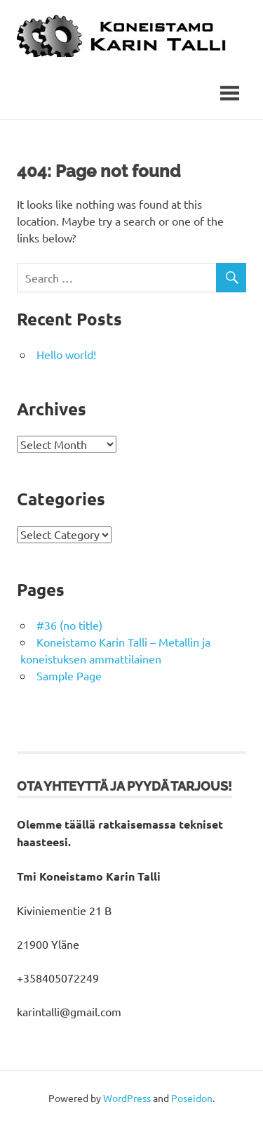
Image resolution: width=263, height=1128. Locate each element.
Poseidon (192, 1100)
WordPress (127, 1100)
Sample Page (69, 678)
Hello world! (66, 358)
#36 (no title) (69, 628)
